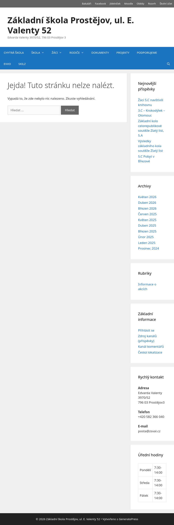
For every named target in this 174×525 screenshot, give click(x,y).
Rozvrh (152, 3)
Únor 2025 (146, 237)
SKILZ (22, 64)
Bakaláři (86, 3)
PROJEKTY (122, 52)
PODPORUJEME (147, 52)
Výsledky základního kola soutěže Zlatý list (150, 146)
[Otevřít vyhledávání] (168, 63)
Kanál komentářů (151, 346)
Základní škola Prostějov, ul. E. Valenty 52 (71, 25)
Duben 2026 (147, 202)
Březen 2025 (147, 231)
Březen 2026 (147, 208)
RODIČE (78, 52)
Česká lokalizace (150, 352)
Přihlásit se (146, 330)
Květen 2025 (147, 220)
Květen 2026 (147, 197)
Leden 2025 (146, 243)
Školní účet (166, 3)
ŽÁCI (59, 52)
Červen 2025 (147, 214)
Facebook (100, 3)
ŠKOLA (39, 52)
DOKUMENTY (100, 52)
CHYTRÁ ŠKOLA (14, 52)
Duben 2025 (147, 225)
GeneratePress (128, 519)
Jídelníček (115, 3)
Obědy (140, 3)
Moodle (128, 3)
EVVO (7, 64)
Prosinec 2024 (148, 248)
